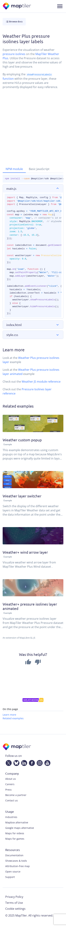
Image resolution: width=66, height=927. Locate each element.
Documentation (14, 855)
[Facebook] (31, 762)
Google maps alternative (19, 827)
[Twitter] (8, 762)
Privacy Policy (14, 897)
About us (10, 778)
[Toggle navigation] (59, 6)
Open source (12, 871)
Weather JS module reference (41, 381)
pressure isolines (14, 54)
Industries (11, 817)
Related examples (13, 718)
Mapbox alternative (16, 822)
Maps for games (14, 838)
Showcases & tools (16, 860)
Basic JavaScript (39, 169)
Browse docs (14, 21)
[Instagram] (39, 762)
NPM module (14, 169)
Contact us (11, 800)
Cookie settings (15, 908)
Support (10, 876)
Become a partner (15, 795)
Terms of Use (14, 902)
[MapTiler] (17, 6)
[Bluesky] (15, 762)
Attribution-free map (17, 866)
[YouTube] (46, 762)
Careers (9, 784)
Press (8, 789)
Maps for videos (14, 833)
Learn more (9, 714)
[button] (33, 188)
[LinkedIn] (23, 762)
